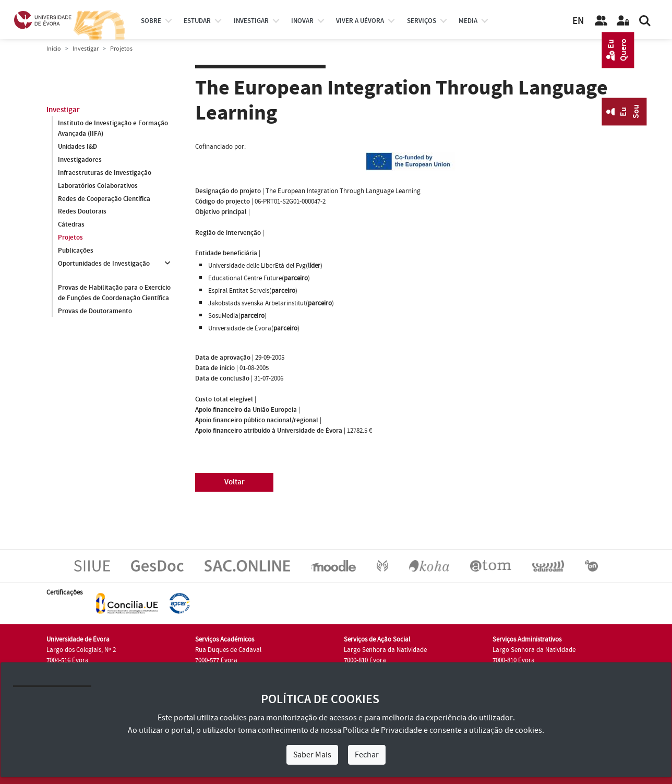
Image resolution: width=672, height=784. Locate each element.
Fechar (367, 755)
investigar (251, 21)
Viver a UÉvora (360, 21)
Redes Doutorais (82, 212)
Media (468, 21)
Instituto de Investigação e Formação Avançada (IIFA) (113, 128)
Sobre (151, 21)
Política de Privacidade (382, 730)
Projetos (70, 238)
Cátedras (71, 225)
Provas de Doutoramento (95, 311)
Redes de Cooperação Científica (104, 199)
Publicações (75, 251)
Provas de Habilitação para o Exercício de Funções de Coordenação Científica (114, 293)
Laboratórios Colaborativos (98, 186)
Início (53, 49)
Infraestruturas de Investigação (104, 172)
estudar (197, 21)
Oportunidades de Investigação (104, 264)
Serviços (421, 21)
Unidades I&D (77, 146)
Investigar (86, 49)
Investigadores (80, 159)
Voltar (234, 482)
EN (578, 21)
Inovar (302, 21)
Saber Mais (312, 755)
